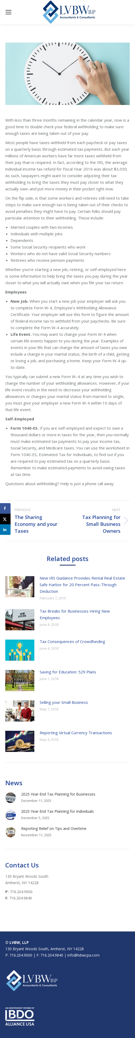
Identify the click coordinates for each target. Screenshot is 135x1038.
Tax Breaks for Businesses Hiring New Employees (75, 614)
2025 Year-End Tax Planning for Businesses (58, 794)
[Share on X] (5, 519)
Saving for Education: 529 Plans (68, 671)
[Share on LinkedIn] (5, 529)
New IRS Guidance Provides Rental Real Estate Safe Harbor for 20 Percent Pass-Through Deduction (82, 584)
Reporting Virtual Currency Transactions (76, 732)
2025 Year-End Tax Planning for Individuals (57, 811)
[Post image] (19, 586)
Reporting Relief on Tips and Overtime (53, 828)
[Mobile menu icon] (8, 12)
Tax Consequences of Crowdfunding (72, 641)
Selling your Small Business (64, 702)
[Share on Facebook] (5, 508)
